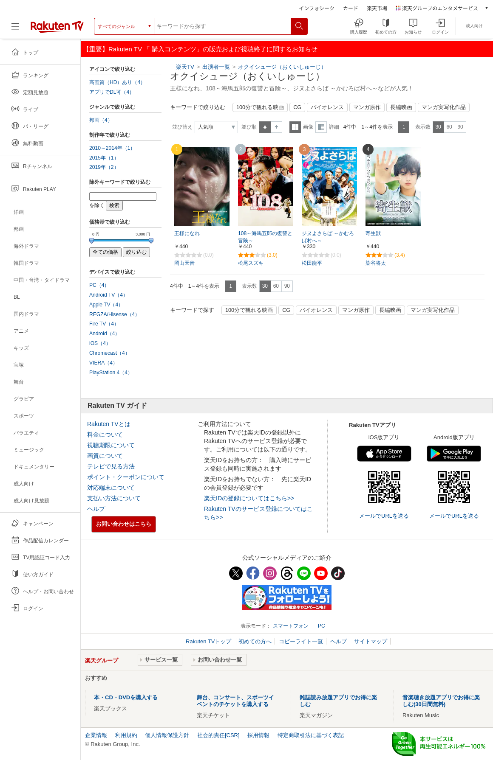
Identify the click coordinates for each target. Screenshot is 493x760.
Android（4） (104, 334)
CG (297, 107)
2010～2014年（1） (112, 148)
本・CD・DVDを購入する (126, 697)
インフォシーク (316, 7)
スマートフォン (291, 626)
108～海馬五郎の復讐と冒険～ (265, 237)
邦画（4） (101, 120)
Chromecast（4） (109, 353)
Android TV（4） (108, 295)
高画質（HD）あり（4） (117, 82)
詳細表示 (321, 127)
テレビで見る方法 (111, 466)
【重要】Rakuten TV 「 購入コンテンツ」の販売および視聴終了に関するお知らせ (200, 49)
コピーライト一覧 (301, 641)
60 (449, 127)
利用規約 (126, 735)
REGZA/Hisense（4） (114, 314)
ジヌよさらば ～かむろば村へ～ (328, 237)
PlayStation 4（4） (111, 373)
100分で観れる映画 (260, 107)
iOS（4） (100, 343)
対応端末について (111, 487)
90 (460, 127)
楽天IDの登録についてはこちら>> (249, 498)
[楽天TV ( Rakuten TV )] (57, 26)
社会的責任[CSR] (218, 735)
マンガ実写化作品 (444, 107)
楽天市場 (377, 7)
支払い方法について (114, 498)
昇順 (265, 127)
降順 (276, 127)
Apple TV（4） (106, 305)
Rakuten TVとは (108, 424)
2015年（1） (104, 158)
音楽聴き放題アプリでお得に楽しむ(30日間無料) (441, 700)
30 (438, 127)
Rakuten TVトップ (209, 641)
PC (321, 626)
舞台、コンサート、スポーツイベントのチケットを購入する (235, 700)
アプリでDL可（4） (111, 92)
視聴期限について (111, 445)
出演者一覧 (216, 67)
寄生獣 (373, 233)
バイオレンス (327, 107)
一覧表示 (295, 127)
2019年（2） (104, 167)
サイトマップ (370, 641)
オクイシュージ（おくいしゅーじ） (282, 67)
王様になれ (187, 233)
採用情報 (258, 735)
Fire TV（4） (104, 324)
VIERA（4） (103, 363)
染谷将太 (376, 263)
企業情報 (96, 735)
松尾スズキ (251, 263)
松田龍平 (312, 263)
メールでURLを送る (384, 516)
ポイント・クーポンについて (125, 477)
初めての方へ (255, 641)
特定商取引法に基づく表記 (311, 735)
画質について (105, 455)
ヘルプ (96, 508)
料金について (105, 434)
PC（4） (99, 285)
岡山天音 (184, 263)
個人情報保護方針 (167, 735)
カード (350, 7)
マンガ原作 (367, 107)
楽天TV (185, 67)
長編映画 (401, 107)
